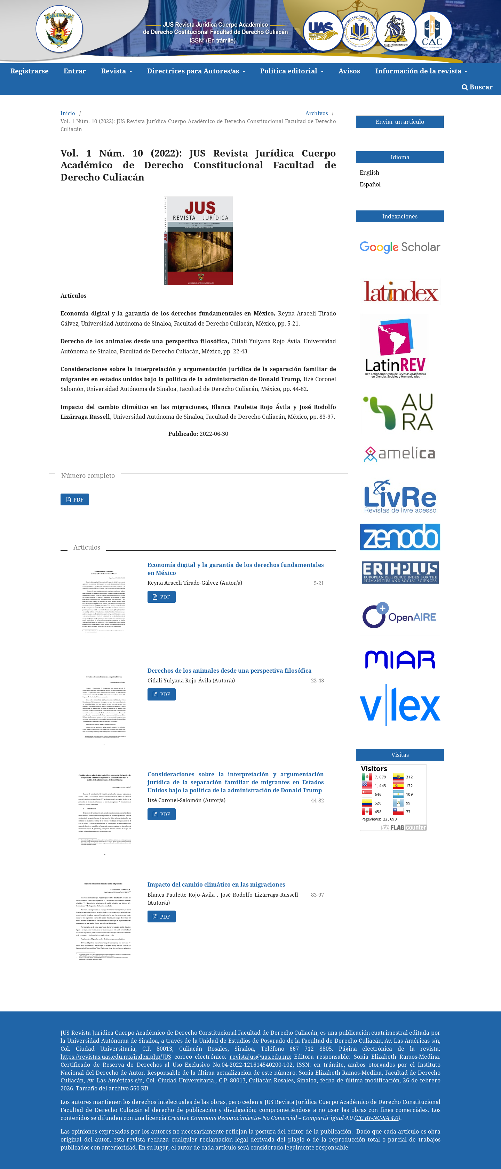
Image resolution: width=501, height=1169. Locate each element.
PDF (78, 499)
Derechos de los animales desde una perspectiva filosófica (230, 670)
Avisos (349, 70)
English (369, 172)
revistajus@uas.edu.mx (260, 1056)
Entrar (75, 70)
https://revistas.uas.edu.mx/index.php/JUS (116, 1056)
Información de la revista (419, 70)
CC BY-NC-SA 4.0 (377, 1118)
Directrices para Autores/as (194, 70)
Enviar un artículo (400, 122)
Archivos (316, 113)
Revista (114, 70)
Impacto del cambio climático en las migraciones (216, 884)
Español (370, 184)
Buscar (477, 86)
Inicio (68, 113)
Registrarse (29, 70)
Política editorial (289, 70)
